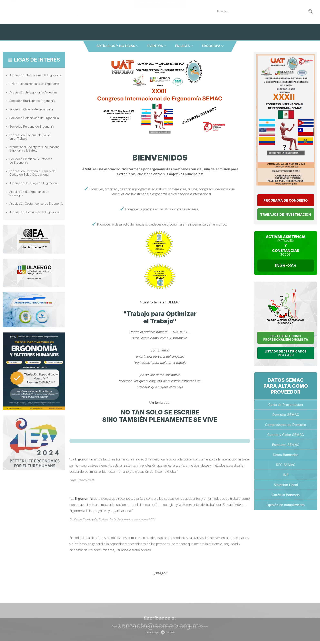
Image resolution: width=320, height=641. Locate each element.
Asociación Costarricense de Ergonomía (36, 203)
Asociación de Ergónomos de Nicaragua (29, 193)
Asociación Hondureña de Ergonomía (34, 212)
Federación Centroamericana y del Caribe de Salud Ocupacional (32, 172)
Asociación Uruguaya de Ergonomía (33, 183)
